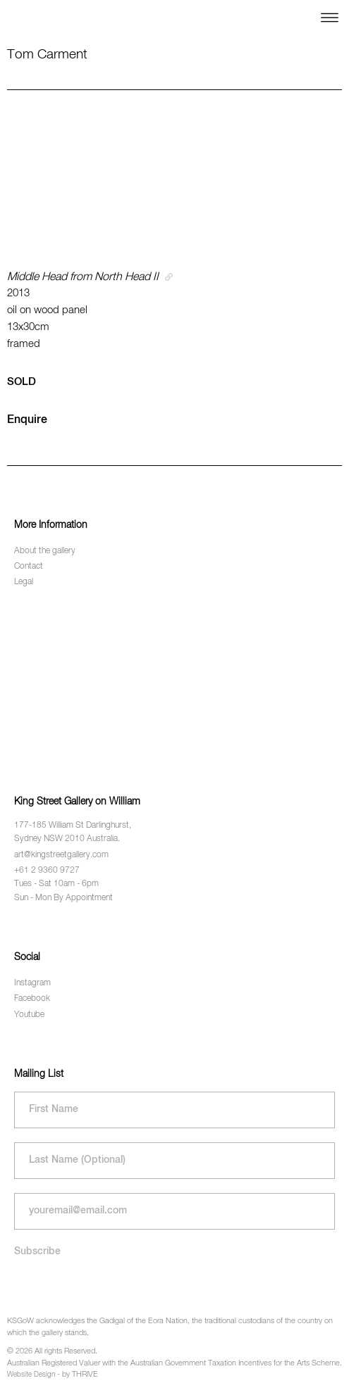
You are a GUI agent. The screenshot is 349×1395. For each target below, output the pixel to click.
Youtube (29, 1015)
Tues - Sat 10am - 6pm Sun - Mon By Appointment (63, 891)
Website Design (31, 1374)
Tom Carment (47, 54)
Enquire (27, 420)
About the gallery (44, 551)
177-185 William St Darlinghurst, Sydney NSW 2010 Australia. (72, 832)
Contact (28, 566)
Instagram (32, 983)
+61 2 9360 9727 (47, 870)
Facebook (32, 999)
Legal (23, 582)
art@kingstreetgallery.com (61, 855)
